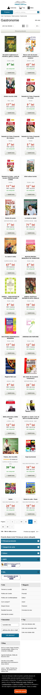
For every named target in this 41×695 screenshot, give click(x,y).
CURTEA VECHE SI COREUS (10, 462)
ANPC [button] (5, 559)
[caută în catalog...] (25, 12)
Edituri (24, 597)
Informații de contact (7, 614)
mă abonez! (10, 635)
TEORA (31, 100)
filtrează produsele (20, 31)
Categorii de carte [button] (9, 547)
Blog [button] (4, 643)
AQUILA (9, 381)
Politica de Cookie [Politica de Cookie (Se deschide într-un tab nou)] (21, 682)
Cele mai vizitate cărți (28, 632)
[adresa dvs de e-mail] (10, 630)
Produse (7, 12)
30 (21, 521)
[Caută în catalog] (38, 12)
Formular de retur (27, 610)
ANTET (29, 60)
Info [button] (3, 585)
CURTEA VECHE (28, 221)
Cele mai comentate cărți (29, 628)
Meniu (30, 8)
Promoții (24, 593)
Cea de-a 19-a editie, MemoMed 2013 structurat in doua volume (9, 662)
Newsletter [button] (6, 619)
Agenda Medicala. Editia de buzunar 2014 (9, 655)
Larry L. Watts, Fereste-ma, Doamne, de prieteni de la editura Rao (9, 669)
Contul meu (12, 8)
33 (35, 521)
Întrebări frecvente (6, 610)
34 (3, 527)
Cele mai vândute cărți (28, 624)
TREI (8, 100)
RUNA (28, 261)
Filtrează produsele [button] (9, 541)
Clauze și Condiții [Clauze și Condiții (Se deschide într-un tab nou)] (18, 684)
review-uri (13, 459)
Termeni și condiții (6, 589)
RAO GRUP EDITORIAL (29, 463)
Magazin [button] (26, 585)
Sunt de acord (20, 691)
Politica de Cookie (6, 593)
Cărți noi (24, 589)
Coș (22, 8)
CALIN (8, 60)
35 (7, 527)
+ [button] (38, 541)
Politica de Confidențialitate (9, 597)
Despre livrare (5, 606)
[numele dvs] (10, 625)
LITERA (9, 421)
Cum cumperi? (5, 602)
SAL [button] (4, 572)
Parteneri (24, 606)
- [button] (38, 559)
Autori (23, 602)
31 (26, 521)
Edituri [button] (5, 553)
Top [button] (24, 619)
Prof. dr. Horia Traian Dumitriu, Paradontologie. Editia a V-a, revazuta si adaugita (10, 649)
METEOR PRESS (8, 221)
